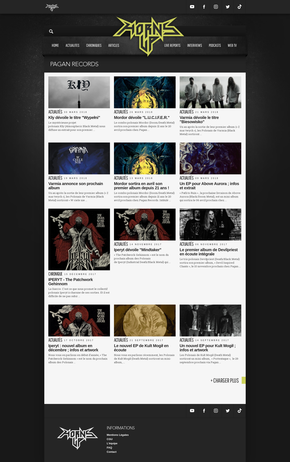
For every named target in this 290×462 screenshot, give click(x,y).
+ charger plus (224, 380)
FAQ (109, 447)
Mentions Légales (118, 434)
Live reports (172, 49)
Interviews (194, 49)
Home (55, 49)
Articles (114, 49)
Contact (111, 451)
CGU (110, 439)
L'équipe (112, 443)
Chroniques (94, 49)
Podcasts (214, 49)
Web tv (232, 49)
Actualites (72, 49)
